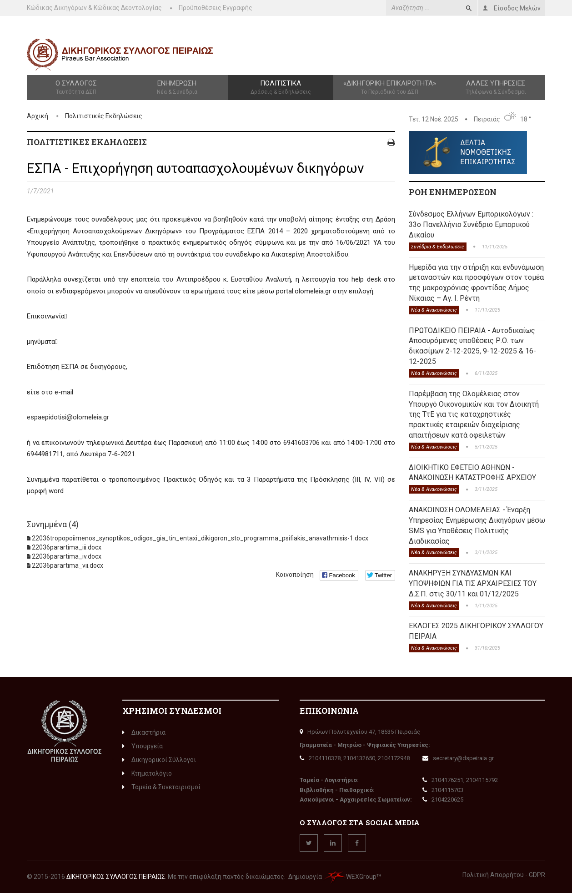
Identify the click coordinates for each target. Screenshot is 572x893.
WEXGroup (349, 876)
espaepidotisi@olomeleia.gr (68, 417)
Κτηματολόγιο (147, 773)
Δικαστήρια (144, 732)
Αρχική (37, 116)
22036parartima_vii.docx (67, 565)
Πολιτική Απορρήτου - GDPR (503, 874)
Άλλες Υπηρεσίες (496, 87)
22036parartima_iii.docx (66, 547)
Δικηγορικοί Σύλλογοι (159, 759)
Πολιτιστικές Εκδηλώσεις (103, 116)
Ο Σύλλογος (76, 87)
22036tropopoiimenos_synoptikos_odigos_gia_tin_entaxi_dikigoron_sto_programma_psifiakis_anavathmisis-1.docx (200, 538)
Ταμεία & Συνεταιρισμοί (161, 787)
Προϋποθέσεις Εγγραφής (215, 7)
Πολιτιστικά (280, 87)
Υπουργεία (142, 746)
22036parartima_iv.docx (66, 556)
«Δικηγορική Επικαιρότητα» (390, 87)
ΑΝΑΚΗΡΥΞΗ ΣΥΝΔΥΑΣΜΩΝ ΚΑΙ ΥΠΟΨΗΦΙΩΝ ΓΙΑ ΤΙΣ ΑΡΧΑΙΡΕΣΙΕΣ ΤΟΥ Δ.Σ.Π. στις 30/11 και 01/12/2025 (473, 583)
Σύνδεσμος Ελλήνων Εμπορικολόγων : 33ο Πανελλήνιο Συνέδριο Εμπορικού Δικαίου (471, 224)
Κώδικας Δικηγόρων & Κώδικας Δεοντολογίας (94, 7)
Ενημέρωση (177, 87)
